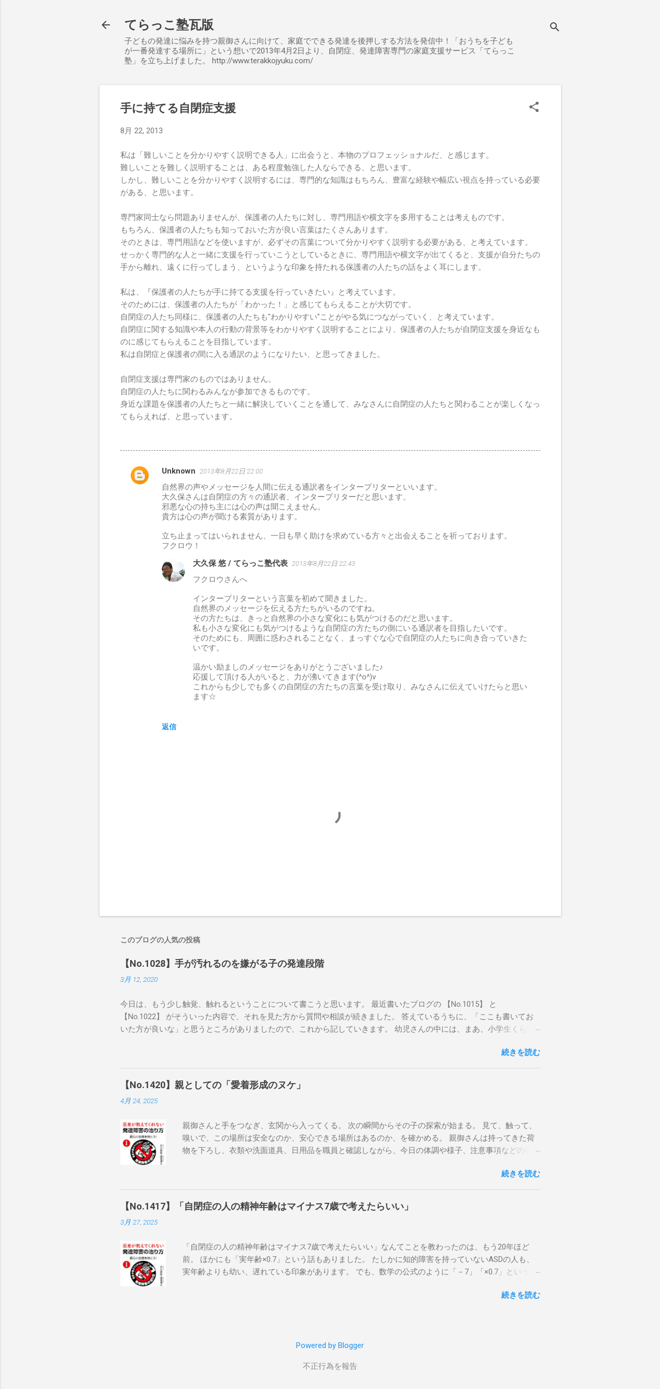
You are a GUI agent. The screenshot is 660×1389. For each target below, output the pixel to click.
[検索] (555, 28)
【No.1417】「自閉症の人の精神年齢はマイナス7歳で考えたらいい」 (266, 1206)
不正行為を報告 (330, 1366)
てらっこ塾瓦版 (169, 25)
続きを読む (520, 1052)
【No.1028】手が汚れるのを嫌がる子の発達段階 (222, 963)
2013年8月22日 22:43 (323, 563)
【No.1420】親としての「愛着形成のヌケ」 (212, 1084)
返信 (169, 727)
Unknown (178, 471)
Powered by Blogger (330, 1345)
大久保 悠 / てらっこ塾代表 (240, 563)
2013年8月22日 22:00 (231, 471)
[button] (534, 108)
